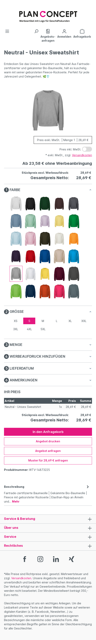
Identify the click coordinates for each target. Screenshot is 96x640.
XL (70, 321)
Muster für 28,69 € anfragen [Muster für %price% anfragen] (48, 460)
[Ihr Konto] (64, 33)
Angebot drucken (48, 441)
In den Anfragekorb (48, 432)
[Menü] (7, 31)
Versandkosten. (21, 578)
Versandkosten (82, 155)
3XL (15, 329)
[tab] (47, 494)
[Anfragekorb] (82, 33)
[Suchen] (36, 31)
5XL (42, 329)
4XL (29, 329)
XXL (83, 321)
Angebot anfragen (48, 451)
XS (15, 321)
